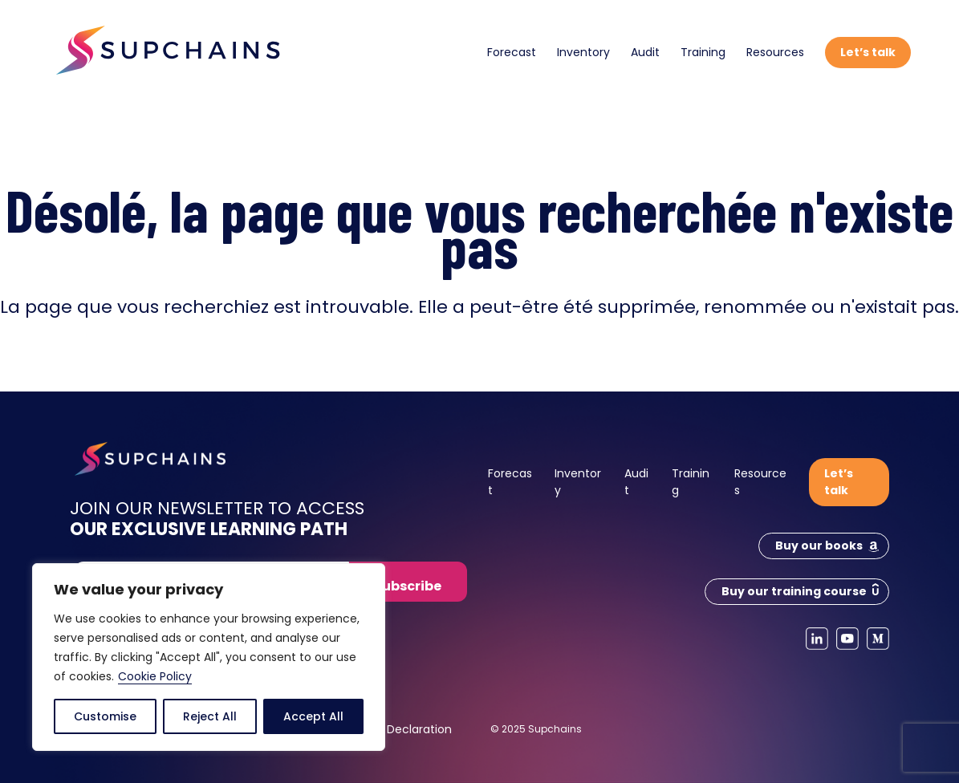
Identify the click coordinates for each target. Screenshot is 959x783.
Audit (645, 52)
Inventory (583, 52)
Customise (105, 716)
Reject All (210, 716)
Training (703, 52)
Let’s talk (868, 52)
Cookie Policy (155, 676)
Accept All (313, 716)
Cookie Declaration (398, 729)
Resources (775, 52)
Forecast (511, 52)
